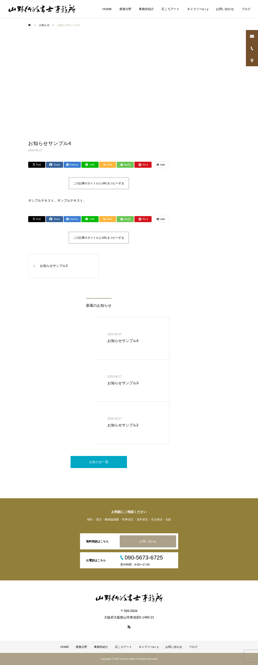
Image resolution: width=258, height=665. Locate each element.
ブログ (246, 9)
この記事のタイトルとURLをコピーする (98, 183)
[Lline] (90, 165)
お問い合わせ (225, 9)
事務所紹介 (146, 9)
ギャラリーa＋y (197, 9)
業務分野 (125, 9)
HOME (107, 9)
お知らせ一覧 (98, 462)
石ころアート (170, 9)
